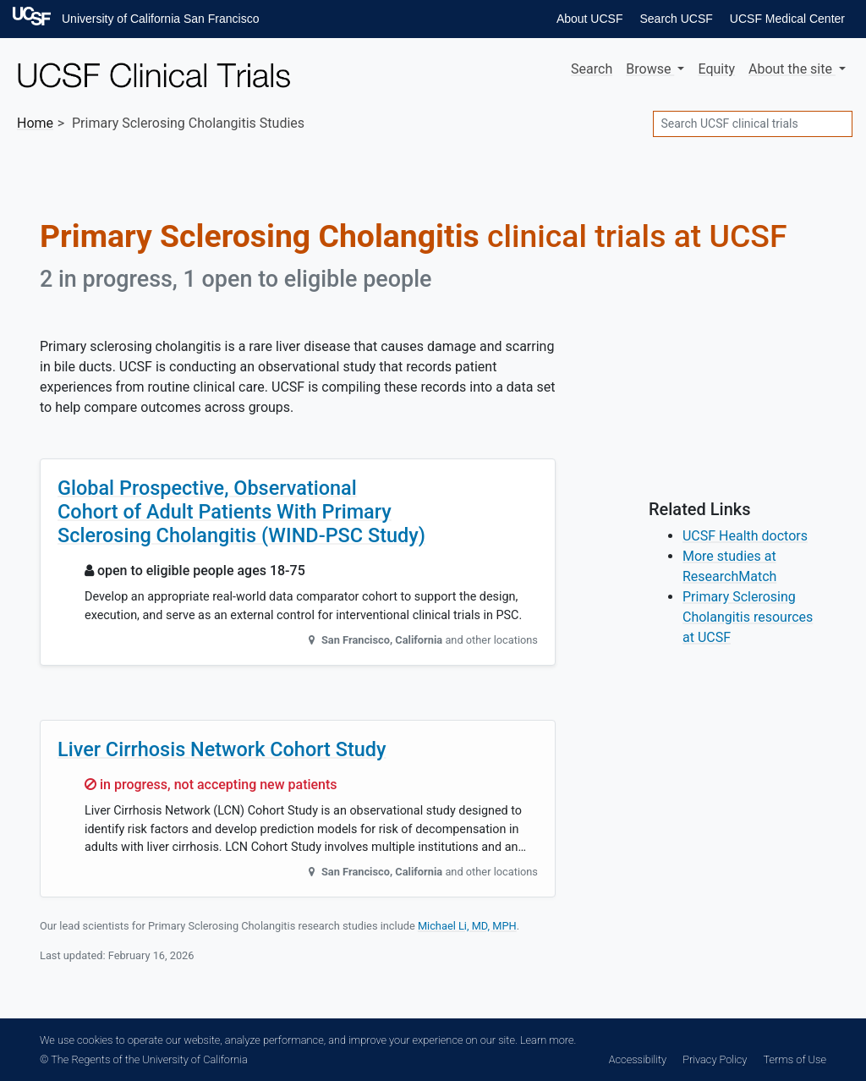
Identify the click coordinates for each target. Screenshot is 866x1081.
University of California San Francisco (160, 18)
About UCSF (589, 18)
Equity (716, 69)
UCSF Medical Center (787, 18)
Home (35, 123)
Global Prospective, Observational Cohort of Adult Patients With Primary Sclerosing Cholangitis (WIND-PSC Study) (241, 511)
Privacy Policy (714, 1059)
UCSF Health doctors (745, 536)
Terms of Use (795, 1059)
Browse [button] (650, 69)
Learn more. (548, 1040)
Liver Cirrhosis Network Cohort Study (222, 749)
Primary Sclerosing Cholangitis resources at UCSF (747, 617)
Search (591, 69)
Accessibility (637, 1059)
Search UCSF (675, 18)
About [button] (792, 69)
